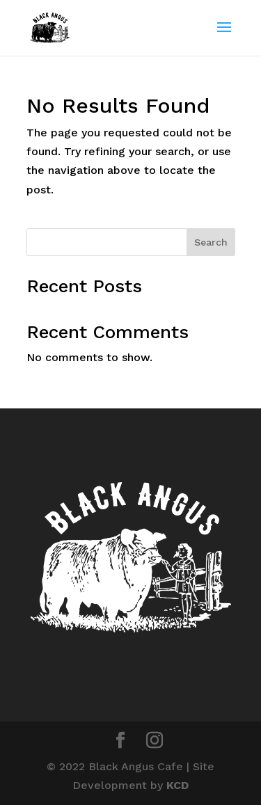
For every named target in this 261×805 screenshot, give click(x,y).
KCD (177, 785)
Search (211, 242)
